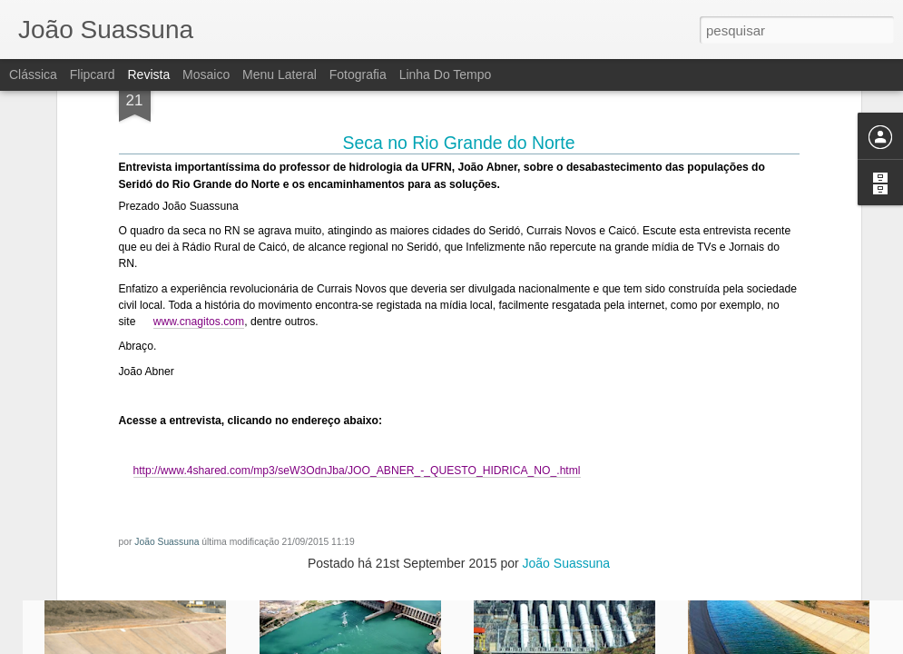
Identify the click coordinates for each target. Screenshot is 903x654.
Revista (148, 74)
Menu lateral (279, 74)
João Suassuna (166, 384)
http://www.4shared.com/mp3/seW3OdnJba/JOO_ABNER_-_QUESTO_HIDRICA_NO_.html (357, 312)
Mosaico (206, 74)
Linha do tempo (445, 74)
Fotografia (358, 74)
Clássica (33, 74)
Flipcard (92, 74)
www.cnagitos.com (198, 163)
